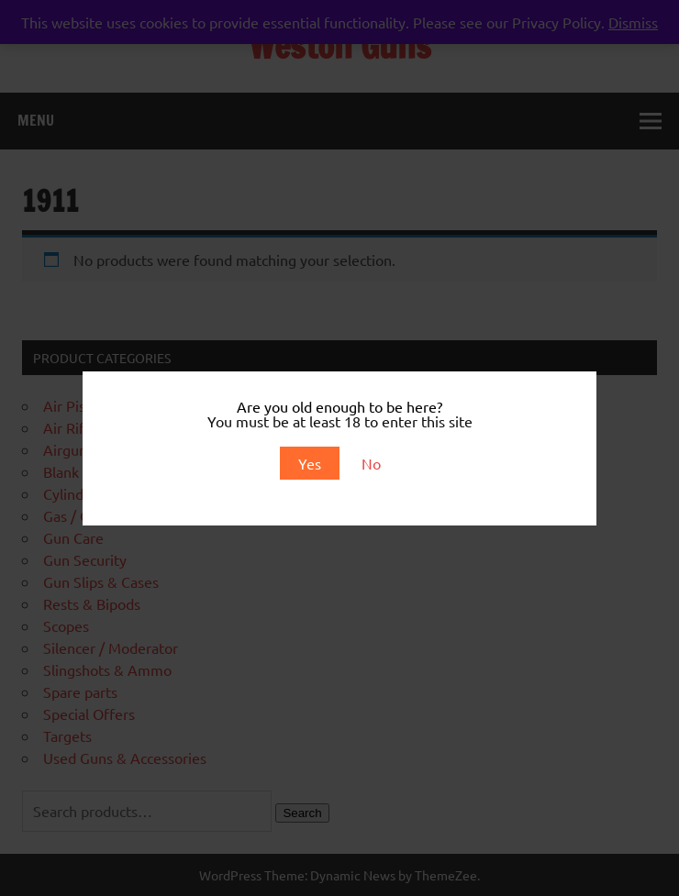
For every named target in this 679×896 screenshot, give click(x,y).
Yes (309, 463)
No (371, 463)
